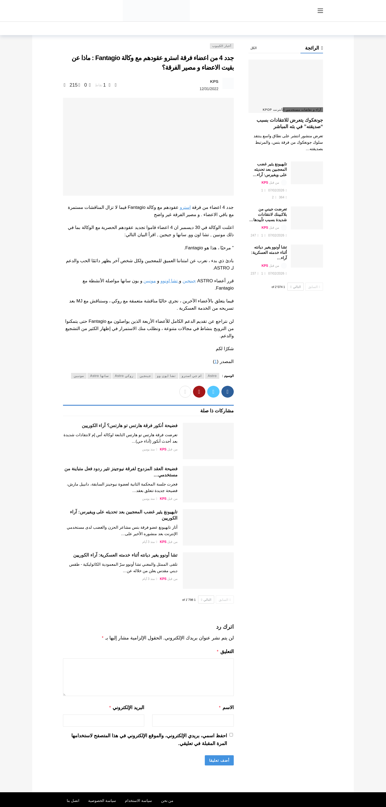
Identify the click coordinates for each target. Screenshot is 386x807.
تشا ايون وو (166, 376)
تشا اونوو (170, 280)
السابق (225, 600)
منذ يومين (149, 449)
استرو (185, 207)
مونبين (149, 280)
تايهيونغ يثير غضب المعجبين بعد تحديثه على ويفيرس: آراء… (270, 169)
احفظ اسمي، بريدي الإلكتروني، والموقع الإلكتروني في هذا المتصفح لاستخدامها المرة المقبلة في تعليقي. (149, 738)
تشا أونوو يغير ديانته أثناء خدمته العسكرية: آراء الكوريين (125, 555)
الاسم (226, 706)
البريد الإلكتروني (126, 706)
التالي (206, 600)
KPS (214, 81)
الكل (253, 48)
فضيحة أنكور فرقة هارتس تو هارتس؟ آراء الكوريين (129, 425)
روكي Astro (124, 376)
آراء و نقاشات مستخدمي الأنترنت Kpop (302, 109)
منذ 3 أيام (149, 542)
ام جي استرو (192, 376)
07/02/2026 (277, 190)
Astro (212, 376)
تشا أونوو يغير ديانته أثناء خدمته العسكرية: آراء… (269, 252)
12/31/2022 (209, 89)
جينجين (189, 280)
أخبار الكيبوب (221, 45)
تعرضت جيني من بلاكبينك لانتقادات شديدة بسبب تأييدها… (268, 214)
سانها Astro (99, 376)
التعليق (225, 651)
